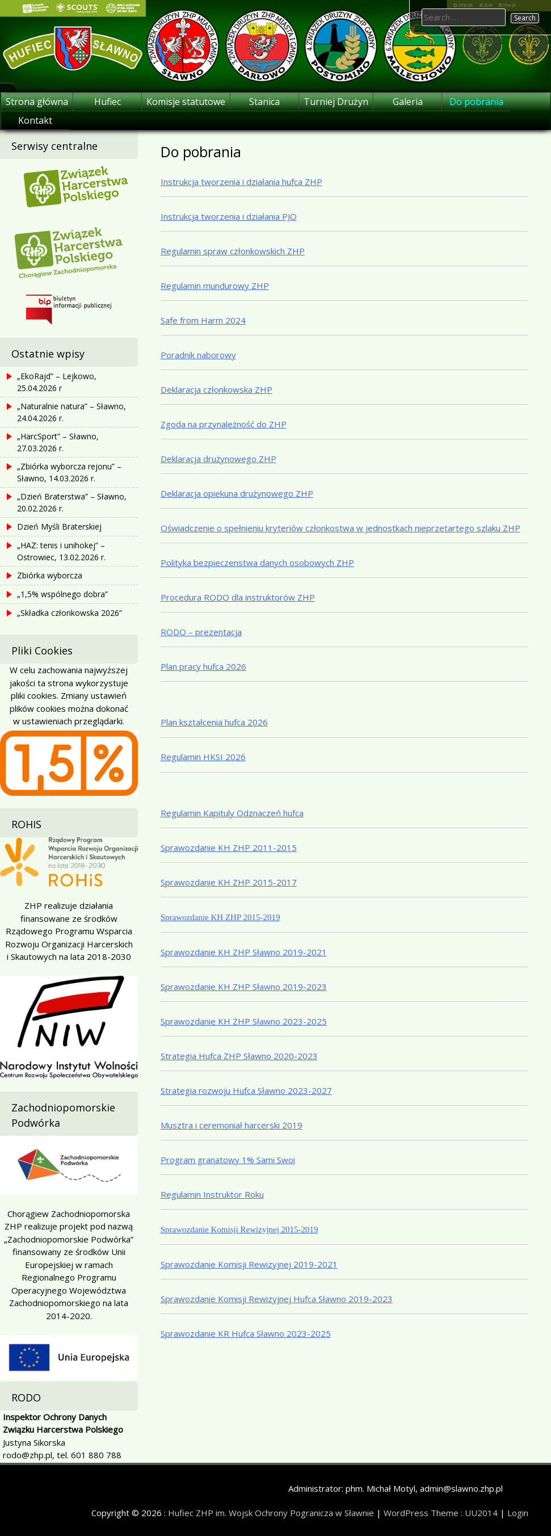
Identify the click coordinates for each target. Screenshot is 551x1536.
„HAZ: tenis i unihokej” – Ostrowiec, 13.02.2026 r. (61, 551)
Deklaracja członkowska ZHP (216, 389)
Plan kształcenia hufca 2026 (214, 722)
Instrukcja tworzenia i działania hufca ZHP (241, 181)
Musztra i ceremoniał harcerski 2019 (231, 1125)
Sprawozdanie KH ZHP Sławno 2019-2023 (244, 986)
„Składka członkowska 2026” (69, 612)
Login (517, 1512)
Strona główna (37, 101)
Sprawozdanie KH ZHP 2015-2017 (229, 882)
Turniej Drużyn (336, 101)
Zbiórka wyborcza (49, 575)
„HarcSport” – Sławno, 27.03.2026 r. (58, 442)
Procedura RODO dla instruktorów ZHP (238, 597)
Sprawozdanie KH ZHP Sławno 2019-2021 (244, 952)
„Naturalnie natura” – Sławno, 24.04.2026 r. (71, 412)
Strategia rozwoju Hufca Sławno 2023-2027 (246, 1090)
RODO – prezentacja (201, 631)
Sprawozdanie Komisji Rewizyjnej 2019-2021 (249, 1264)
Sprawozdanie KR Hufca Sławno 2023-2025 (246, 1333)
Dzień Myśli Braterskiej (59, 526)
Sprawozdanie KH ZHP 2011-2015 (229, 847)
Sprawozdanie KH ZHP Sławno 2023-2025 (244, 1021)
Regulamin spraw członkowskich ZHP (233, 251)
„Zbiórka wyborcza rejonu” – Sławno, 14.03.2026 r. (69, 472)
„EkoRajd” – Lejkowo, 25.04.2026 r (56, 382)
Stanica (264, 101)
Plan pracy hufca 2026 (203, 666)
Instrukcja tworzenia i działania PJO (229, 216)
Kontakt (35, 120)
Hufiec (107, 101)
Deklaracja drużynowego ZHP (218, 458)
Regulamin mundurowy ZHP (215, 285)
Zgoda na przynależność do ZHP (224, 424)
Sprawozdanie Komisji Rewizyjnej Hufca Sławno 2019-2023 (277, 1298)
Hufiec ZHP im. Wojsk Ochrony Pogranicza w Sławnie (271, 1512)
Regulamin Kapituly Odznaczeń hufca (232, 813)
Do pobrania (476, 101)
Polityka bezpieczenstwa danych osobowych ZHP (257, 562)
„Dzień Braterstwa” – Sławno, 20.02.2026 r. (72, 502)
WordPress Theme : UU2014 (441, 1512)
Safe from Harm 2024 (203, 320)
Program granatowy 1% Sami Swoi (228, 1159)
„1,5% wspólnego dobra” (62, 594)
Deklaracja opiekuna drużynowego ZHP (237, 493)
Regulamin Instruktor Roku (212, 1194)
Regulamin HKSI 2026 (203, 756)
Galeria (408, 101)
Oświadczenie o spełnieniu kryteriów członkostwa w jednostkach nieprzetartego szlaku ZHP (340, 528)
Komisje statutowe (185, 101)
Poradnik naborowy (198, 354)
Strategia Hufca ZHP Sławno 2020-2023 (239, 1055)
